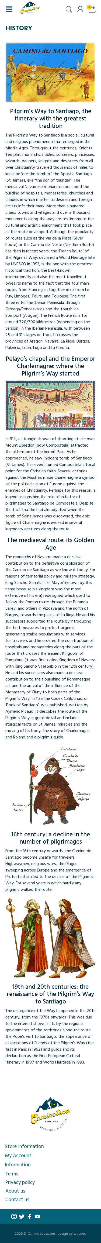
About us (15, 1190)
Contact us (17, 1199)
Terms (11, 1173)
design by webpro (71, 1233)
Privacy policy (20, 1182)
